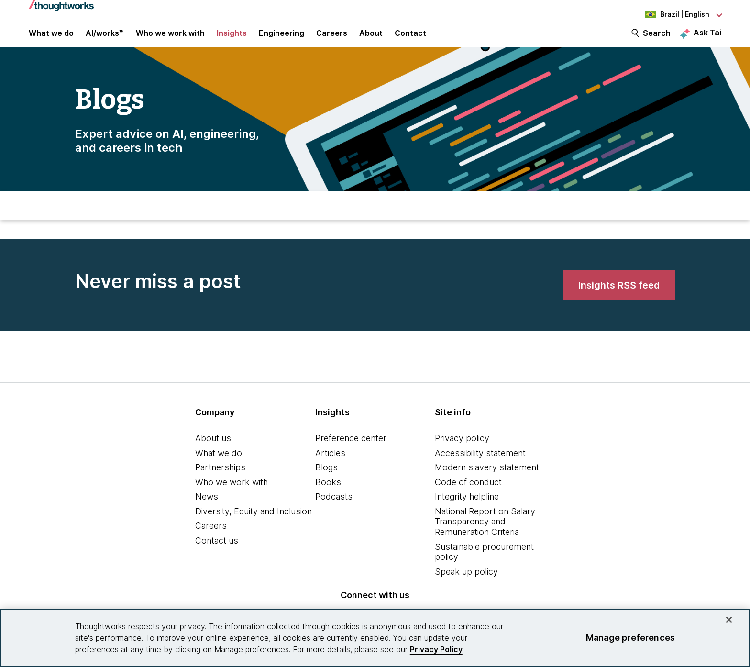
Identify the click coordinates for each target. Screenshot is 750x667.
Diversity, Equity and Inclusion (253, 521)
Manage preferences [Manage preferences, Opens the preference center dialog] (630, 638)
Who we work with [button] (170, 39)
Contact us (216, 550)
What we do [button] (51, 39)
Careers (211, 536)
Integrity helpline (467, 506)
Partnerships (220, 477)
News (206, 506)
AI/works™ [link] (105, 39)
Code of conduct (468, 492)
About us (213, 448)
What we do (218, 463)
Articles (330, 463)
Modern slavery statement (487, 477)
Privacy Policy (436, 649)
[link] (619, 296)
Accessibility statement (480, 463)
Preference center (350, 448)
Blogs (326, 477)
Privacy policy (462, 448)
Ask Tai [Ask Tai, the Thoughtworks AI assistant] (707, 39)
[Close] (728, 619)
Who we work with (231, 492)
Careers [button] (331, 39)
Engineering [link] (281, 39)
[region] (375, 638)
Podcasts (334, 506)
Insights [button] (232, 39)
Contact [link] (410, 39)
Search (657, 39)
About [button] (371, 39)
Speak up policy (466, 582)
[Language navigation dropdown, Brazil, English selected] (668, 14)
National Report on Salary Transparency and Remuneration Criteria (485, 531)
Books (328, 492)
